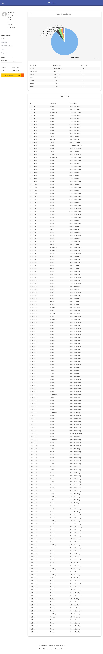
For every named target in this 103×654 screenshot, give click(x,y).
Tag (2, 49)
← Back (31, 13)
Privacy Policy (59, 649)
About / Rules (42, 649)
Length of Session (6, 45)
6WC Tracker (51, 3)
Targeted (4, 53)
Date (3, 38)
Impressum (51, 649)
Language (4, 42)
